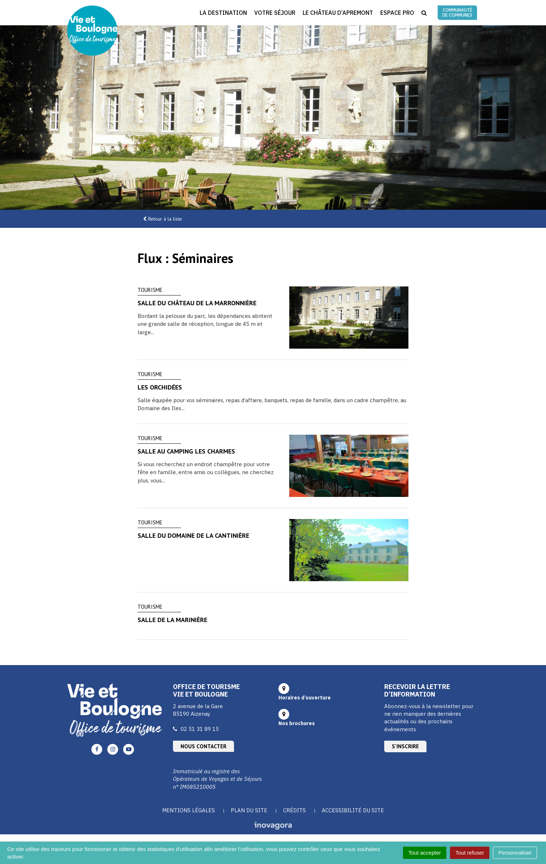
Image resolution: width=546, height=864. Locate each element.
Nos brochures (296, 723)
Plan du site (249, 810)
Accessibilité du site (353, 810)
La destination (223, 12)
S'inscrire (405, 746)
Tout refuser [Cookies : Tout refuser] (469, 853)
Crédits (294, 810)
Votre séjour (274, 12)
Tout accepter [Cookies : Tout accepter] (424, 853)
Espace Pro (397, 12)
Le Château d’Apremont (338, 12)
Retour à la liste (165, 219)
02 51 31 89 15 (200, 728)
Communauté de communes (457, 12)
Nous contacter (203, 746)
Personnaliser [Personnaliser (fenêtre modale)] (515, 853)
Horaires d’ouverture (304, 697)
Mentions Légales (188, 810)
